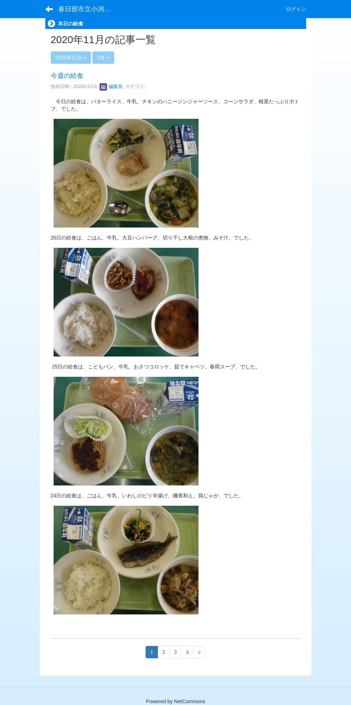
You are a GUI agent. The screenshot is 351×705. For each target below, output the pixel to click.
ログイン (296, 9)
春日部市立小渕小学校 (89, 9)
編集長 (111, 86)
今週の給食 (67, 75)
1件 (103, 58)
